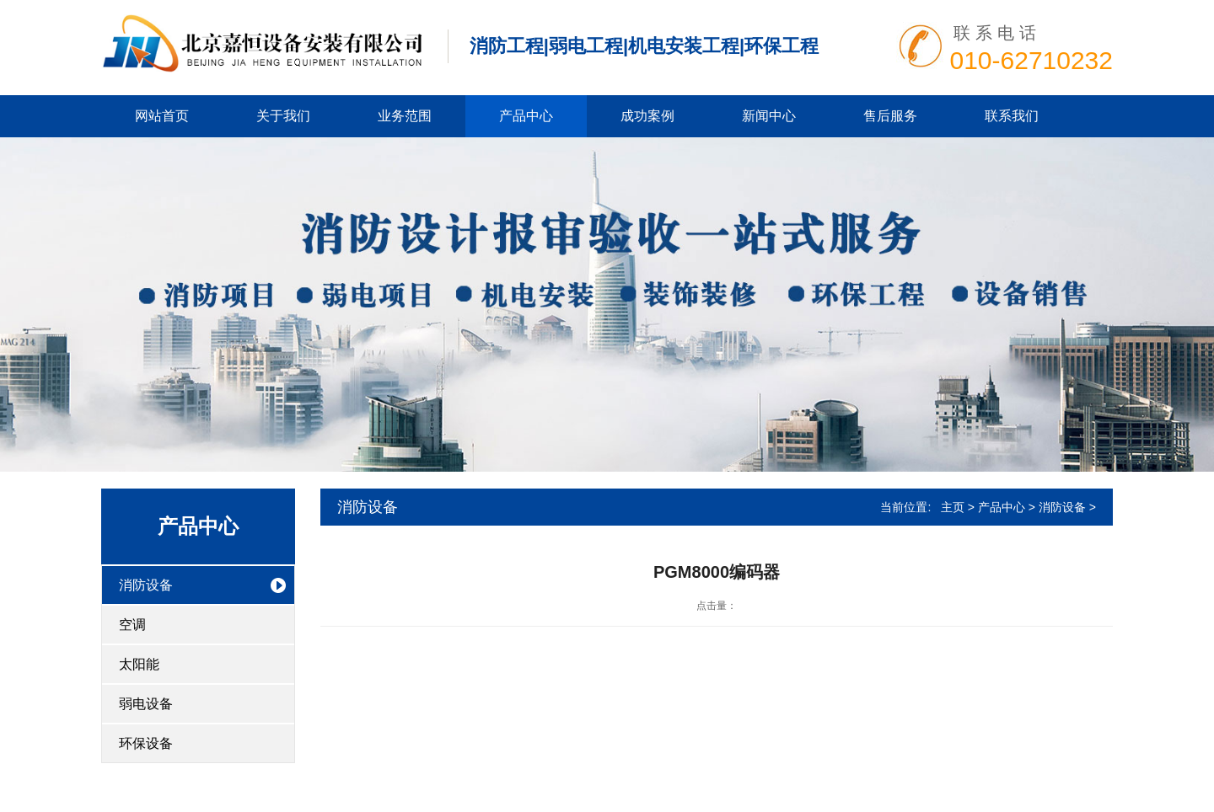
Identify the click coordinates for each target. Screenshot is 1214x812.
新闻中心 (769, 116)
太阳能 (139, 664)
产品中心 (526, 116)
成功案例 (647, 116)
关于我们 (283, 116)
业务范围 (405, 116)
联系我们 (1012, 116)
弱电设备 (146, 704)
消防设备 (146, 585)
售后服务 (890, 116)
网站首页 (162, 116)
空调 (132, 624)
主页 (952, 507)
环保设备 (146, 743)
